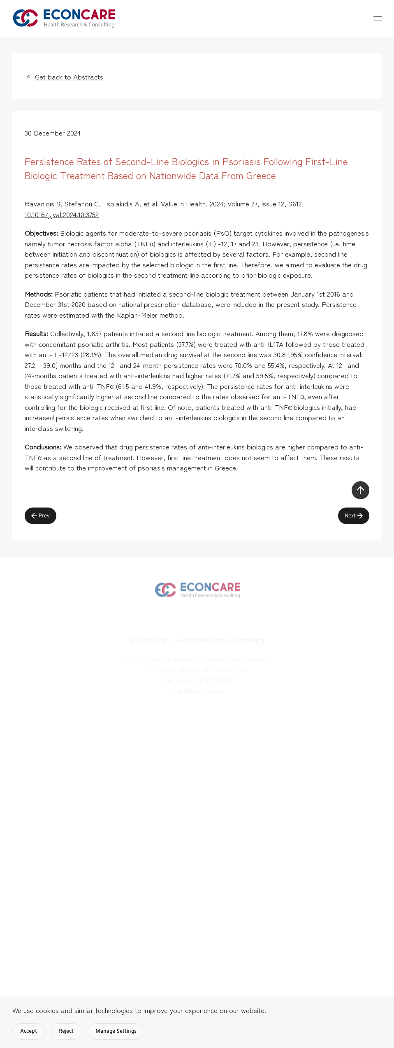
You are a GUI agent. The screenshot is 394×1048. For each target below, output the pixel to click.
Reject (66, 1031)
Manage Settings (116, 1031)
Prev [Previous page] (40, 515)
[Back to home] (63, 18)
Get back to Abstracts (64, 76)
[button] (377, 18)
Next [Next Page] (354, 515)
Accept (28, 1031)
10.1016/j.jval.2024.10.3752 (62, 214)
